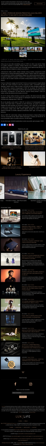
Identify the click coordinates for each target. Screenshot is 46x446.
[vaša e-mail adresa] (23, 393)
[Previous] (2, 32)
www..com (30, 433)
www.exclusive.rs (38, 436)
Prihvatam (39, 3)
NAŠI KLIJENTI (27, 427)
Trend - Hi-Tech (30, 210)
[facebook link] (15, 384)
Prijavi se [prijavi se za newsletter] (23, 396)
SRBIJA (26, 421)
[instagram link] (30, 384)
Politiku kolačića (26, 4)
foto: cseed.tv (4, 45)
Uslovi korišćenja (40, 442)
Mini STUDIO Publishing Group (26, 444)
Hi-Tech (6, 11)
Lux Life (3, 406)
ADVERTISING (18, 427)
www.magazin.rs (16, 436)
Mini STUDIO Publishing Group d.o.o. (9, 423)
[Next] (44, 32)
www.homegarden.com (26, 438)
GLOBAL (20, 421)
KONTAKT (34, 427)
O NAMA (11, 427)
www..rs (21, 433)
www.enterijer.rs (14, 438)
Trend (2, 11)
